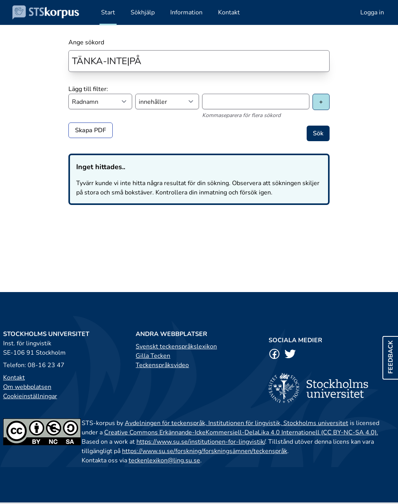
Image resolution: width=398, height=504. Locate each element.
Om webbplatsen (27, 387)
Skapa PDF (90, 130)
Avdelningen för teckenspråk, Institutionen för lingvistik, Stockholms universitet (236, 423)
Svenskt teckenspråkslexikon (176, 346)
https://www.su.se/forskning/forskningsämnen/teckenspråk (204, 451)
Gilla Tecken (153, 356)
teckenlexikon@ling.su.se (164, 460)
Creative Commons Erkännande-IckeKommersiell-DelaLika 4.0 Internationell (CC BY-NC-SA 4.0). (241, 432)
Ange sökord (86, 42)
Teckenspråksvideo (162, 365)
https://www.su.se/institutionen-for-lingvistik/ (200, 442)
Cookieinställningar (30, 396)
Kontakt (14, 377)
